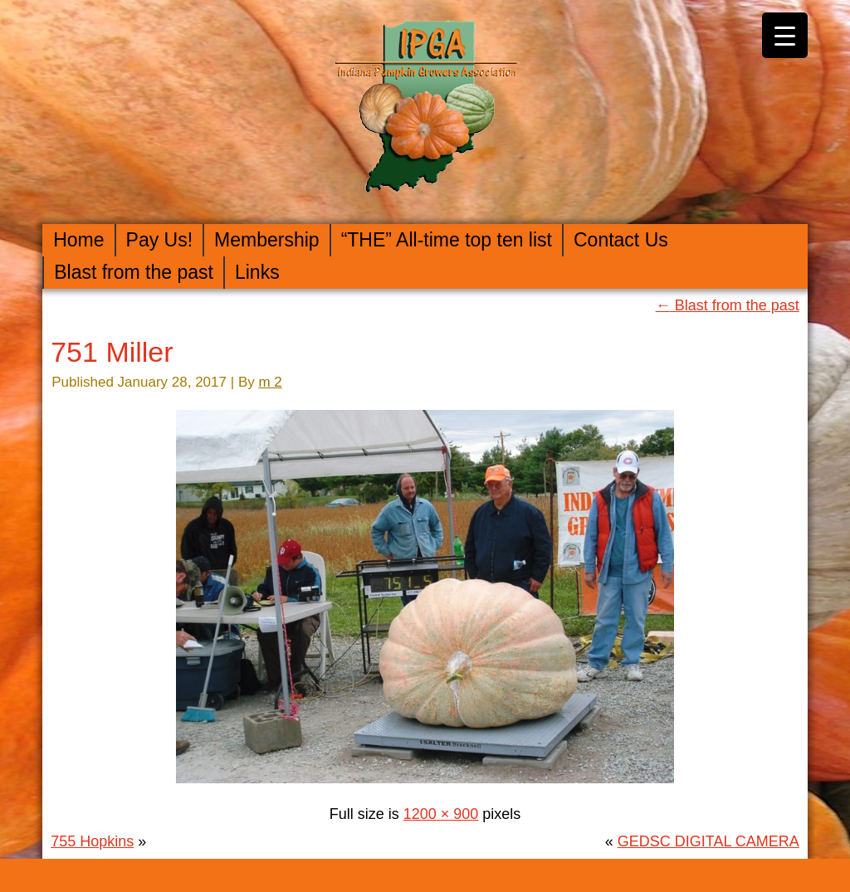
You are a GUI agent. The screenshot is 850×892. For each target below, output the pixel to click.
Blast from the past (133, 272)
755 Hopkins (92, 841)
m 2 (269, 382)
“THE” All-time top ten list (446, 240)
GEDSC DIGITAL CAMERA (708, 841)
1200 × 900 (441, 814)
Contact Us (621, 240)
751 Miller (112, 352)
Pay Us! (159, 240)
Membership (267, 240)
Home (78, 240)
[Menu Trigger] (785, 35)
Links (257, 272)
